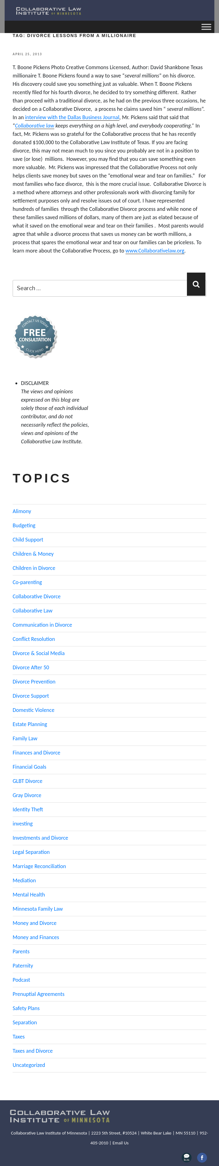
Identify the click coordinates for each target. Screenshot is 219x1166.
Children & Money (33, 553)
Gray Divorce (27, 795)
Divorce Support (31, 695)
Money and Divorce (34, 923)
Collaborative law (34, 125)
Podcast (21, 979)
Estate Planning (30, 724)
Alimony (22, 511)
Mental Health (29, 894)
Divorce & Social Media (39, 653)
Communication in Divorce (42, 624)
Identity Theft (28, 809)
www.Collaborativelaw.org (155, 250)
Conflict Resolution (34, 639)
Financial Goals (29, 766)
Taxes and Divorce (33, 1050)
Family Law (25, 738)
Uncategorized (29, 1065)
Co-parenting (27, 582)
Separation (25, 1022)
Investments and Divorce (40, 837)
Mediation (24, 880)
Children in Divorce (34, 568)
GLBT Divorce (27, 781)
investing (23, 823)
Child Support (28, 539)
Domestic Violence (33, 710)
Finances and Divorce (36, 752)
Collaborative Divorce (37, 596)
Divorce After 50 (31, 667)
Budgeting (24, 525)
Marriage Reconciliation (39, 866)
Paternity (23, 965)
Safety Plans (26, 1008)
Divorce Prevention (34, 681)
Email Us (121, 1143)
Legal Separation (31, 852)
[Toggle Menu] (206, 27)
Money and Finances (36, 937)
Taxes (19, 1036)
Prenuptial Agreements (38, 994)
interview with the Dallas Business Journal (72, 117)
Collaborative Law (32, 610)
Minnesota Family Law (38, 908)
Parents (21, 951)
